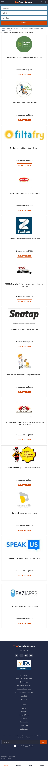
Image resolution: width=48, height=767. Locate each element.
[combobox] (24, 8)
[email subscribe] (20, 742)
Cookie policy (24, 729)
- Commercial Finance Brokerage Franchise (29, 57)
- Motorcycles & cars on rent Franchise (28, 238)
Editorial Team (24, 715)
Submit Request (24, 75)
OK (43, 742)
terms (26, 746)
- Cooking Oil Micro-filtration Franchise (27, 148)
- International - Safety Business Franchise (29, 375)
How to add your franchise (24, 678)
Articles (24, 704)
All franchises (24, 675)
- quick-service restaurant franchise (30, 468)
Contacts (24, 718)
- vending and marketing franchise (27, 329)
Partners (24, 699)
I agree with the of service (24, 746)
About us (24, 711)
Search (24, 23)
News (24, 708)
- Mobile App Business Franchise (28, 606)
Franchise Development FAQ (24, 692)
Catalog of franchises (24, 685)
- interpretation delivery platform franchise (28, 558)
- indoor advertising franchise (28, 513)
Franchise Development (24, 689)
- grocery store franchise (32, 193)
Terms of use (24, 725)
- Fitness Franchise (31, 103)
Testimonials (24, 682)
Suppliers (24, 696)
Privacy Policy (24, 722)
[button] (42, 2)
